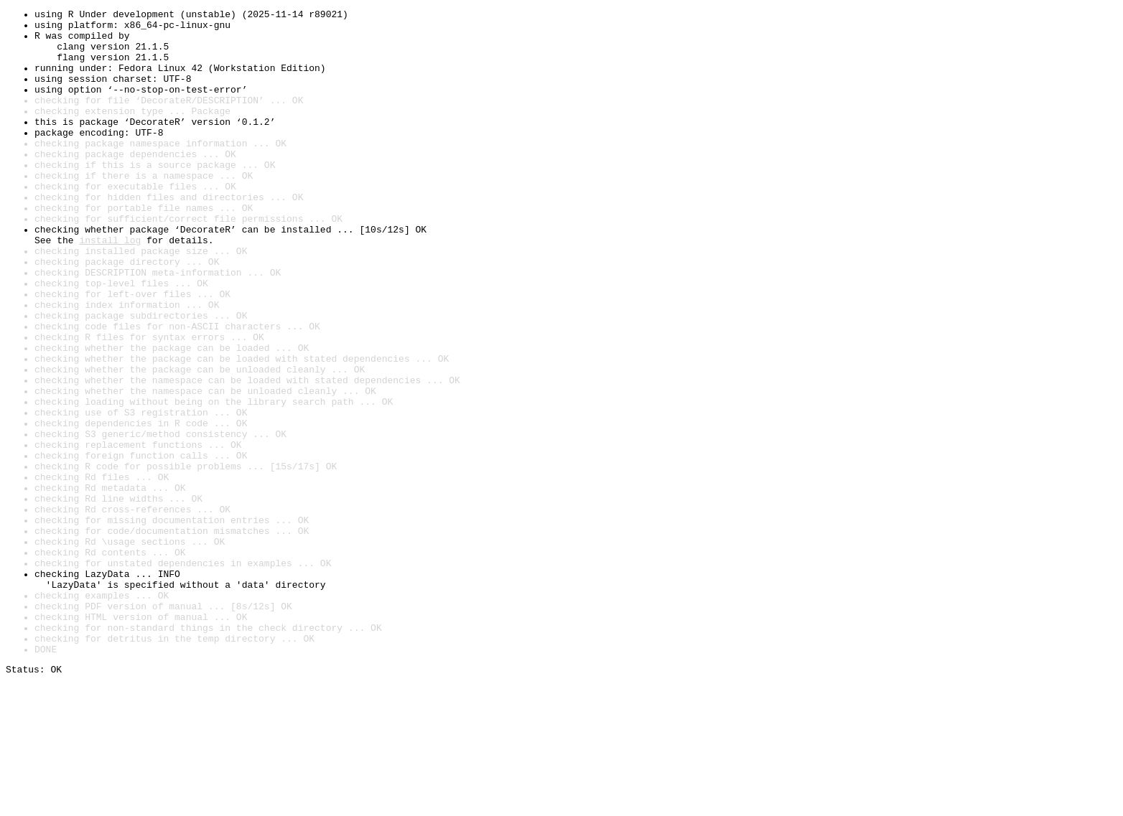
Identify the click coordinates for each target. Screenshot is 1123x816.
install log (110, 287)
